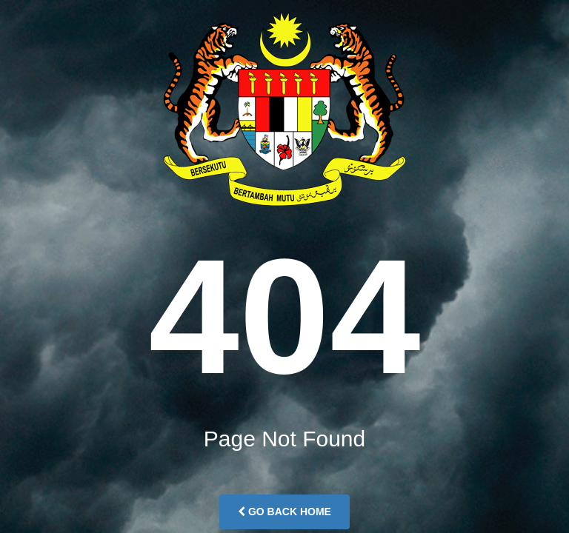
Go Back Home (284, 511)
